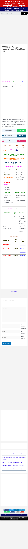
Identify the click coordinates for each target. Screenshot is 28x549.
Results (12, 10)
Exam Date (22, 8)
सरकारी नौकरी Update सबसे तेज (14, 6)
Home (5, 8)
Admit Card (16, 8)
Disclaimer (6, 514)
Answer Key (7, 10)
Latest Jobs (10, 8)
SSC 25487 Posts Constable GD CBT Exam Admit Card (13, 453)
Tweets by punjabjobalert (7, 445)
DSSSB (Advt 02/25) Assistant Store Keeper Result (13, 465)
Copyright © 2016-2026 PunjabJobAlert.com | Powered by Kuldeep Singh (14, 518)
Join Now (21, 130)
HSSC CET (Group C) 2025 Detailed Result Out (12, 462)
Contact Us (17, 514)
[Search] (24, 13)
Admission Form (19, 10)
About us (23, 514)
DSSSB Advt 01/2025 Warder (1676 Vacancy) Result (13, 468)
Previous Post (14, 291)
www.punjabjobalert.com (14, 4)
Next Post (14, 295)
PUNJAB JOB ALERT (14, 1)
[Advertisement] (13, 30)
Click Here (23, 255)
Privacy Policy (12, 514)
